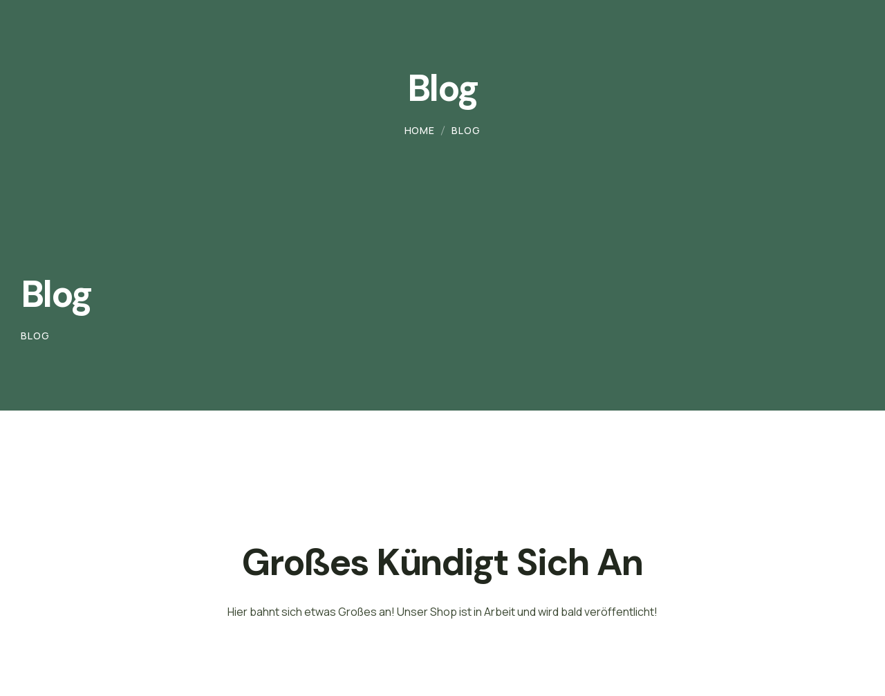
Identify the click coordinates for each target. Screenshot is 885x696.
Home (419, 130)
